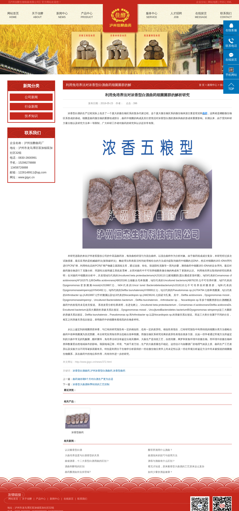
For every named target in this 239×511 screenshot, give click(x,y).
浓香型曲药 (119, 370)
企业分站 (201, 2)
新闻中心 (62, 15)
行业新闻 (31, 106)
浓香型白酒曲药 (81, 370)
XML (229, 2)
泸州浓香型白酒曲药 (101, 370)
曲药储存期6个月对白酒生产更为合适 (93, 379)
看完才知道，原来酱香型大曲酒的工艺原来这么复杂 (176, 466)
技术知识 (31, 116)
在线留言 (201, 15)
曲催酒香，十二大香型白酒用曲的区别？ (87, 461)
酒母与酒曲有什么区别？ (161, 461)
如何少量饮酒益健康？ (160, 472)
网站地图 (213, 2)
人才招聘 (176, 15)
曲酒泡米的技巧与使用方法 (162, 455)
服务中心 (151, 15)
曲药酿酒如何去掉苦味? (78, 472)
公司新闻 (31, 97)
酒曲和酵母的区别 (74, 466)
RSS (222, 2)
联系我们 (226, 15)
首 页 (202, 85)
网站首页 (13, 15)
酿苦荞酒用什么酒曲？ (160, 450)
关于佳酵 (37, 15)
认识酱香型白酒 (73, 450)
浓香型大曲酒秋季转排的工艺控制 (91, 384)
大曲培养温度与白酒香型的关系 (82, 455)
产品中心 (87, 15)
